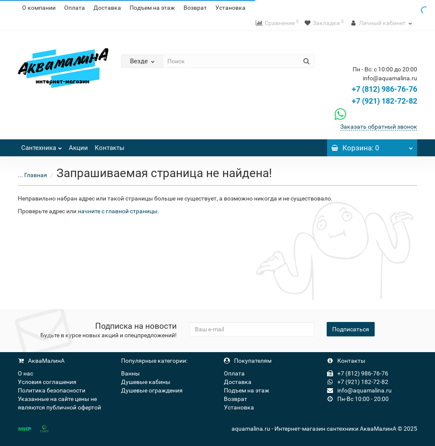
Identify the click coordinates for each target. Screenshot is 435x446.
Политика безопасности (51, 390)
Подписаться (350, 329)
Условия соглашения (47, 381)
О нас (25, 373)
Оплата (74, 7)
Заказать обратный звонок (378, 126)
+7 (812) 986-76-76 (384, 89)
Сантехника (41, 145)
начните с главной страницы (118, 211)
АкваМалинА (41, 360)
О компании (39, 7)
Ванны (130, 373)
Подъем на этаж (152, 7)
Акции (78, 148)
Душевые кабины (145, 381)
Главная (35, 175)
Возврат (195, 7)
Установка (230, 7)
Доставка (107, 7)
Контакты (109, 148)
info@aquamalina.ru (359, 390)
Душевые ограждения (152, 390)
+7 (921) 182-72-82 (374, 100)
